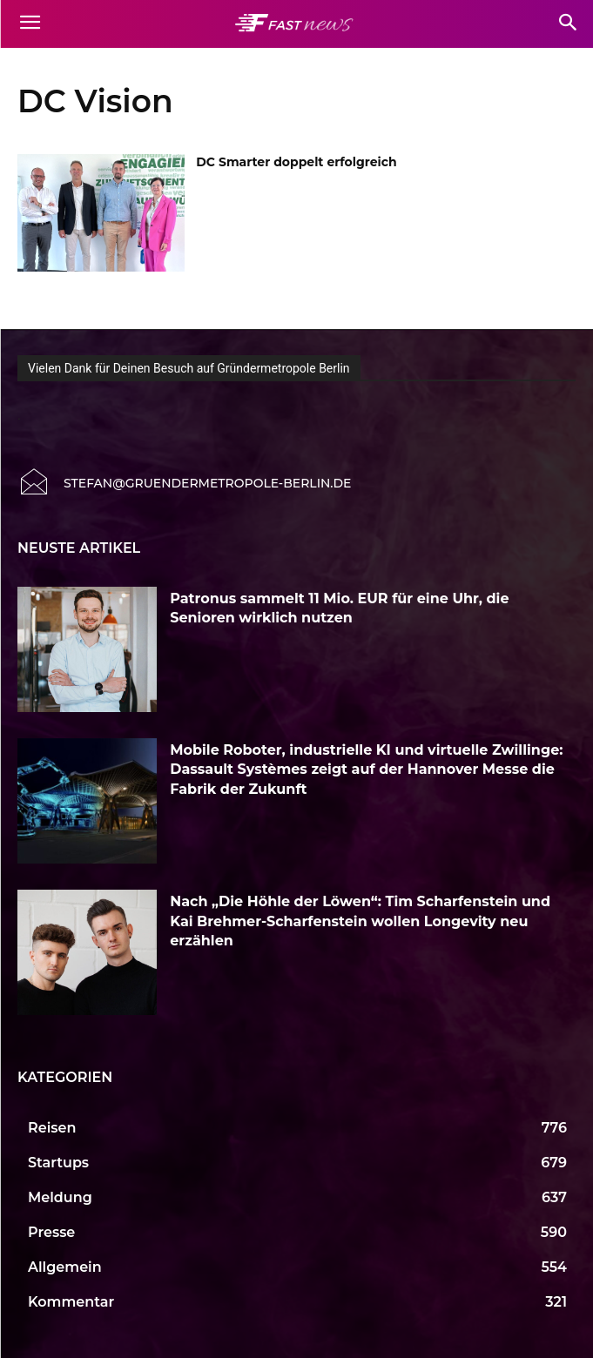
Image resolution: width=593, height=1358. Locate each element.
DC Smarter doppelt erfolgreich (296, 162)
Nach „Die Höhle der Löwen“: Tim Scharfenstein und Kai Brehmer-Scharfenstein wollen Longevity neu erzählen (360, 921)
